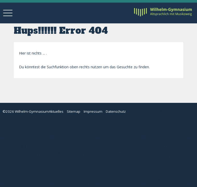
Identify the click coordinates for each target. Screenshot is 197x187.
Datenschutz (116, 111)
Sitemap (73, 111)
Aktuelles (56, 111)
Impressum (93, 111)
